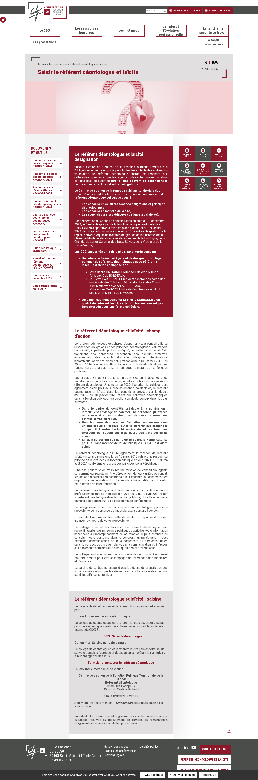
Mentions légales (114, 755)
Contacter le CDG (217, 10)
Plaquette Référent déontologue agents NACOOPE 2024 (45, 204)
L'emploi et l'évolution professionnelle (171, 30)
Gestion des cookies (116, 746)
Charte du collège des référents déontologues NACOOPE (44, 219)
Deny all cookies (182, 774)
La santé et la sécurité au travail (213, 30)
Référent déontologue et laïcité (204, 759)
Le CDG (44, 30)
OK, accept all (152, 774)
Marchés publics (149, 746)
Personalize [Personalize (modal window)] (208, 774)
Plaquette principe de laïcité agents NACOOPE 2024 (44, 163)
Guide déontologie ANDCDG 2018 (44, 249)
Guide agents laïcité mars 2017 (45, 287)
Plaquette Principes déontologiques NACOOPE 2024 (45, 176)
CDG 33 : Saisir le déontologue (121, 636)
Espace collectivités (184, 10)
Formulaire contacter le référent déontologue (121, 662)
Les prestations (44, 42)
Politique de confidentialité (120, 751)
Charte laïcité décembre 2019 (42, 277)
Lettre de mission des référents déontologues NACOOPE (44, 236)
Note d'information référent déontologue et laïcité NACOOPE (44, 263)
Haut (229, 732)
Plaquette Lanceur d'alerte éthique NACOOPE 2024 (44, 190)
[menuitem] (45, 31)
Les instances (128, 30)
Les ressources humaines (86, 30)
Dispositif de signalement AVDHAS (203, 770)
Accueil (42, 64)
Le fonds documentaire (212, 42)
